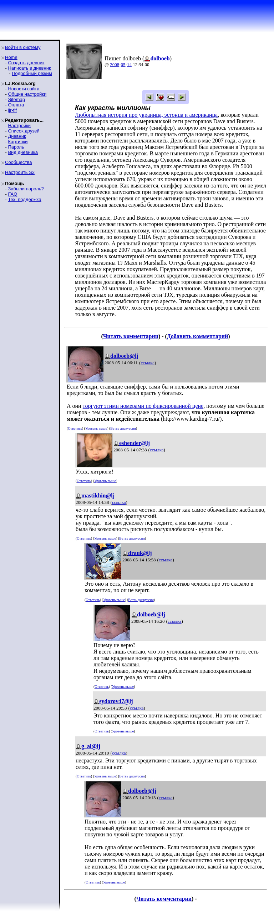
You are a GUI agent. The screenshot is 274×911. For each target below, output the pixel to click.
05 (123, 64)
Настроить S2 (20, 172)
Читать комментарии (130, 336)
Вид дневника (23, 152)
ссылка (147, 362)
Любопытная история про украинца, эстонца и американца (146, 115)
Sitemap (16, 99)
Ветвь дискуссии (123, 428)
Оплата (16, 104)
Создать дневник (26, 62)
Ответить (75, 428)
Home (11, 57)
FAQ (12, 194)
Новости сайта (23, 88)
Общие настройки (27, 94)
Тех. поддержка (24, 199)
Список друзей (23, 131)
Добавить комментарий (197, 336)
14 (129, 64)
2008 (114, 64)
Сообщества (18, 162)
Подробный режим (32, 73)
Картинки (17, 141)
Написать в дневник (29, 68)
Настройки (19, 125)
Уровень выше (96, 428)
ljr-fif (12, 110)
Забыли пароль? (26, 188)
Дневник (17, 136)
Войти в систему (22, 47)
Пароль (16, 147)
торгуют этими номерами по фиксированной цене (143, 406)
